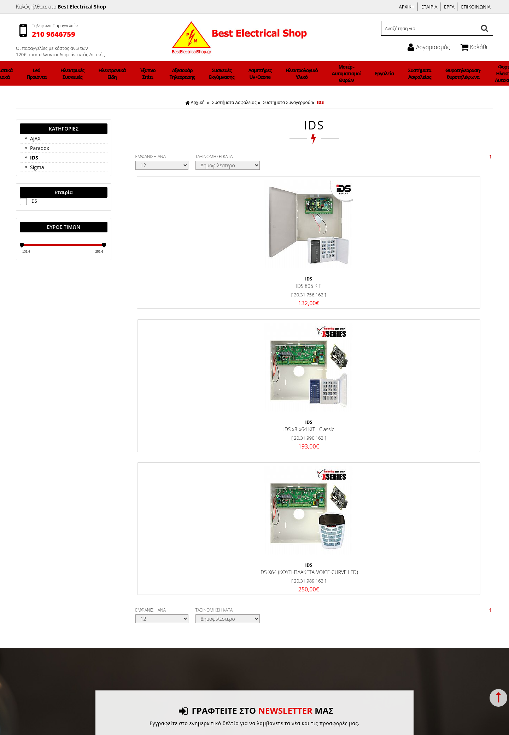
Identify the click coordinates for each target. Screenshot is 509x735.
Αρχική (195, 102)
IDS (320, 102)
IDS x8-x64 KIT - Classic (267, 276)
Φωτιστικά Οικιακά (60, 73)
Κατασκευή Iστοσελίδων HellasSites (310, 722)
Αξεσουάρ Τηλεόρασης (194, 73)
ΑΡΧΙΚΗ (407, 7)
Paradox (36, 148)
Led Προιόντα (86, 73)
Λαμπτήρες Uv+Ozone (254, 73)
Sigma (33, 167)
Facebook (272, 559)
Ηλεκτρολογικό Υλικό (285, 73)
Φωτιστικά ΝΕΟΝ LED (479, 73)
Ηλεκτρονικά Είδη (142, 73)
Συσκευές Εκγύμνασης (224, 73)
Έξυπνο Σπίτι (169, 73)
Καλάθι (474, 47)
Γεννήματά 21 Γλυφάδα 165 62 (408, 559)
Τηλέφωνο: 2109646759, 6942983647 (416, 568)
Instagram (273, 568)
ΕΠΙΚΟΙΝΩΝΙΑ (476, 7)
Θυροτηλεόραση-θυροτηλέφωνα (409, 73)
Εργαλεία (348, 73)
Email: (381, 608)
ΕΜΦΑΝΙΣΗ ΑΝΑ (150, 157)
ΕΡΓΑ (449, 7)
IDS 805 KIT (178, 276)
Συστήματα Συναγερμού (286, 102)
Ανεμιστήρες (31, 73)
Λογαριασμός (429, 47)
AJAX (32, 138)
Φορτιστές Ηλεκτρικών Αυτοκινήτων (447, 73)
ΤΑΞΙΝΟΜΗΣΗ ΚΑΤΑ (214, 157)
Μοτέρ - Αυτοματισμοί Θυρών (320, 73)
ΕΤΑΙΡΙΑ (429, 7)
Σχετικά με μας (151, 576)
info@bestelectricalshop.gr (417, 608)
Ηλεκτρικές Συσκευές (113, 73)
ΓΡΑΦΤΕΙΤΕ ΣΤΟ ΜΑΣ (256, 416)
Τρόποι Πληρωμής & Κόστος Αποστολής (179, 559)
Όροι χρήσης (149, 568)
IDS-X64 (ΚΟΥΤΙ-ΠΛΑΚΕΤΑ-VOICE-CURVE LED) (356, 280)
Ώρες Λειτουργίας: (394, 582)
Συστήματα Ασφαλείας (375, 73)
